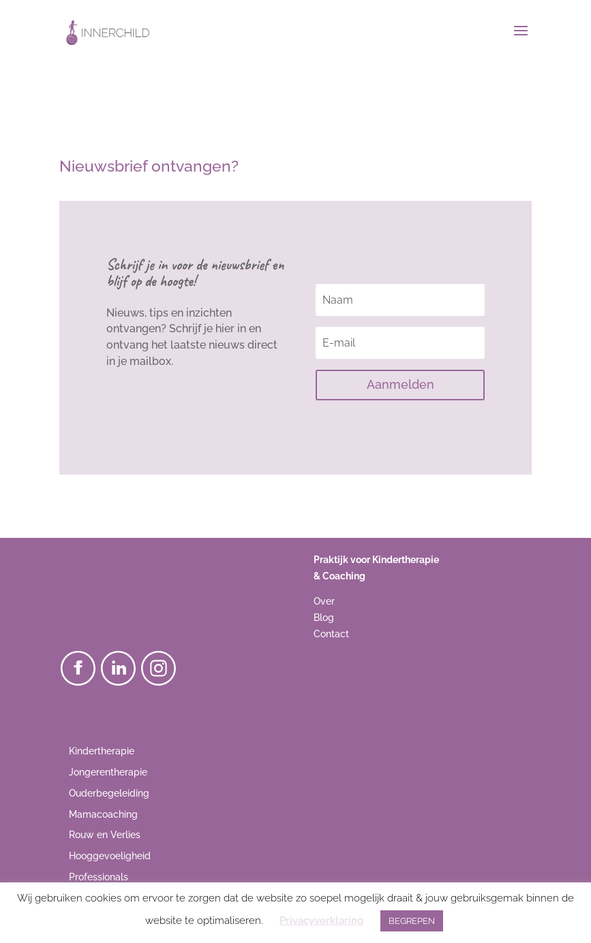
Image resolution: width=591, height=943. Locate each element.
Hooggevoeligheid (110, 855)
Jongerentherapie (108, 772)
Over (324, 601)
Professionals (98, 877)
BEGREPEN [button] (412, 921)
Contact (331, 633)
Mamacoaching (103, 814)
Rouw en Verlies (104, 834)
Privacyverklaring (321, 920)
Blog (324, 617)
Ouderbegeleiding (109, 793)
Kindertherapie (101, 751)
